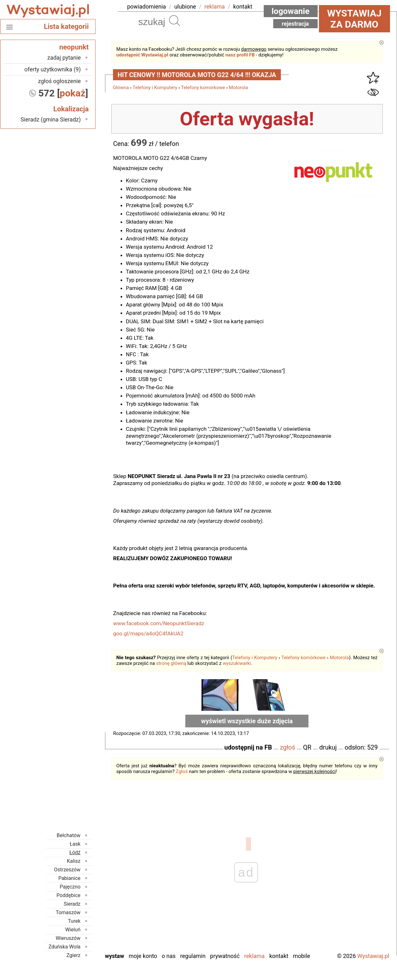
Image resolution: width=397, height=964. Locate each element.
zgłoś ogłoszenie (59, 81)
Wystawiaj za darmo (354, 19)
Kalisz (74, 861)
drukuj (328, 747)
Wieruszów (68, 938)
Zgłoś (182, 771)
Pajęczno (70, 887)
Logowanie (291, 11)
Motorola (238, 87)
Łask (75, 844)
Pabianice (69, 878)
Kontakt (278, 956)
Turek (74, 921)
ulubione (185, 6)
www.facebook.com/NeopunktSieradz (158, 623)
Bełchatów (69, 835)
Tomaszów (68, 912)
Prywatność (225, 956)
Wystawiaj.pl (373, 956)
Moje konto (143, 956)
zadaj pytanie (64, 57)
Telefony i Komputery (155, 87)
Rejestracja (295, 23)
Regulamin (193, 956)
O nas (169, 956)
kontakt (242, 6)
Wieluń (72, 930)
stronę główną (171, 663)
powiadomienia (146, 6)
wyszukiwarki (237, 663)
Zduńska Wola (65, 947)
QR (307, 747)
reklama (214, 6)
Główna (121, 87)
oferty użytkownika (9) (52, 69)
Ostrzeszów (67, 870)
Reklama (254, 956)
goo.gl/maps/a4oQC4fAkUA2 (148, 633)
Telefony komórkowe (203, 87)
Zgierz (73, 955)
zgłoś (287, 747)
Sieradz (72, 904)
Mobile (301, 956)
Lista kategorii (66, 26)
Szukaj (175, 21)
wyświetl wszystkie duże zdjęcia (247, 721)
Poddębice (68, 895)
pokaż (72, 93)
